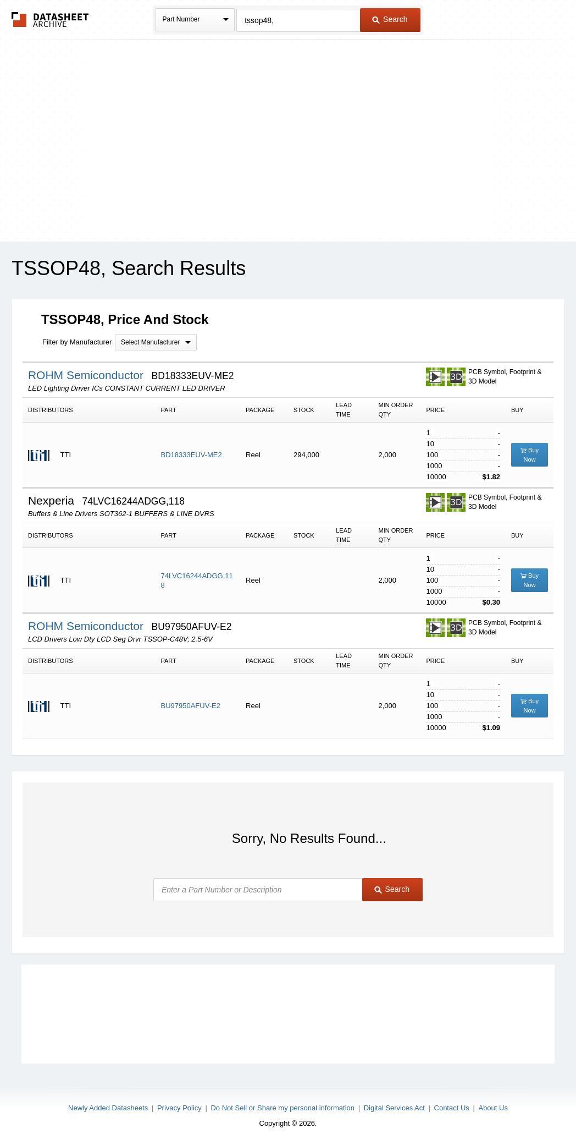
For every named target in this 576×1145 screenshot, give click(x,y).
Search (389, 19)
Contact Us (451, 1108)
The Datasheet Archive (50, 19)
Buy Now (529, 455)
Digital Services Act (394, 1108)
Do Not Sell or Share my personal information (283, 1108)
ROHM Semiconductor (87, 375)
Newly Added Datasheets (108, 1108)
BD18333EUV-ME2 (190, 455)
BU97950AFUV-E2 (190, 706)
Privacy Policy (179, 1108)
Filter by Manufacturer (77, 342)
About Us (492, 1108)
